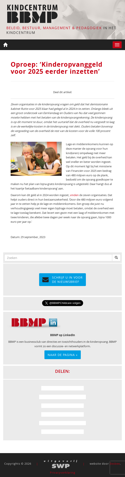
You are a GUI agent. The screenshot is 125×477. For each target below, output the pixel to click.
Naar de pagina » (63, 355)
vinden (74, 195)
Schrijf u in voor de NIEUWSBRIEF (62, 279)
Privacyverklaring (62, 472)
